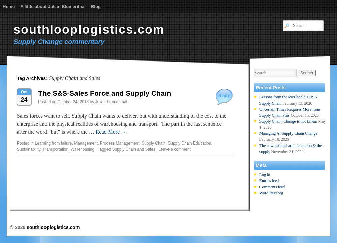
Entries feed (269, 180)
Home (9, 6)
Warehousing (82, 149)
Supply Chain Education (189, 143)
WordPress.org (271, 193)
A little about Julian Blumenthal (53, 6)
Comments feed (272, 187)
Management (86, 143)
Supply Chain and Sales (133, 149)
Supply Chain (153, 143)
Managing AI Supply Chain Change (288, 133)
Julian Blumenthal (111, 101)
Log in (264, 174)
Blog (96, 6)
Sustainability (28, 149)
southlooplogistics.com (88, 29)
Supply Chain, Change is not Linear (288, 121)
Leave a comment (174, 149)
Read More (111, 132)
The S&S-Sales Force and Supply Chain (104, 93)
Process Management (120, 143)
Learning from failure (53, 143)
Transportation (55, 149)
